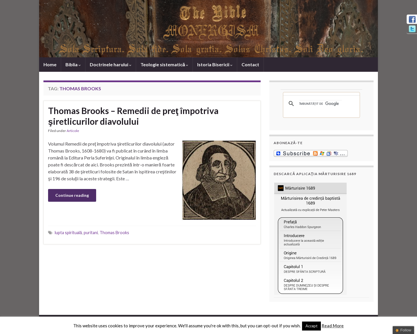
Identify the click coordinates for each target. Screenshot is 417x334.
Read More (333, 325)
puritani (91, 232)
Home (49, 64)
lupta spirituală (68, 232)
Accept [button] (311, 326)
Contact (250, 64)
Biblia (73, 64)
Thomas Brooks (114, 232)
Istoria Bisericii (215, 64)
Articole (73, 131)
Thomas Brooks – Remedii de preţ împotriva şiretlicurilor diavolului (133, 115)
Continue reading (72, 195)
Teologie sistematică (164, 64)
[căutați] (320, 103)
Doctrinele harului (110, 64)
